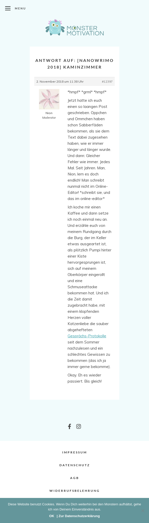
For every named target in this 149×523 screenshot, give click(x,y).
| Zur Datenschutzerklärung (78, 516)
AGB (74, 478)
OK (51, 516)
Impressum (74, 452)
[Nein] (142, 510)
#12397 (107, 81)
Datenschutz (74, 465)
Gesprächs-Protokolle (87, 335)
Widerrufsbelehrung (74, 491)
